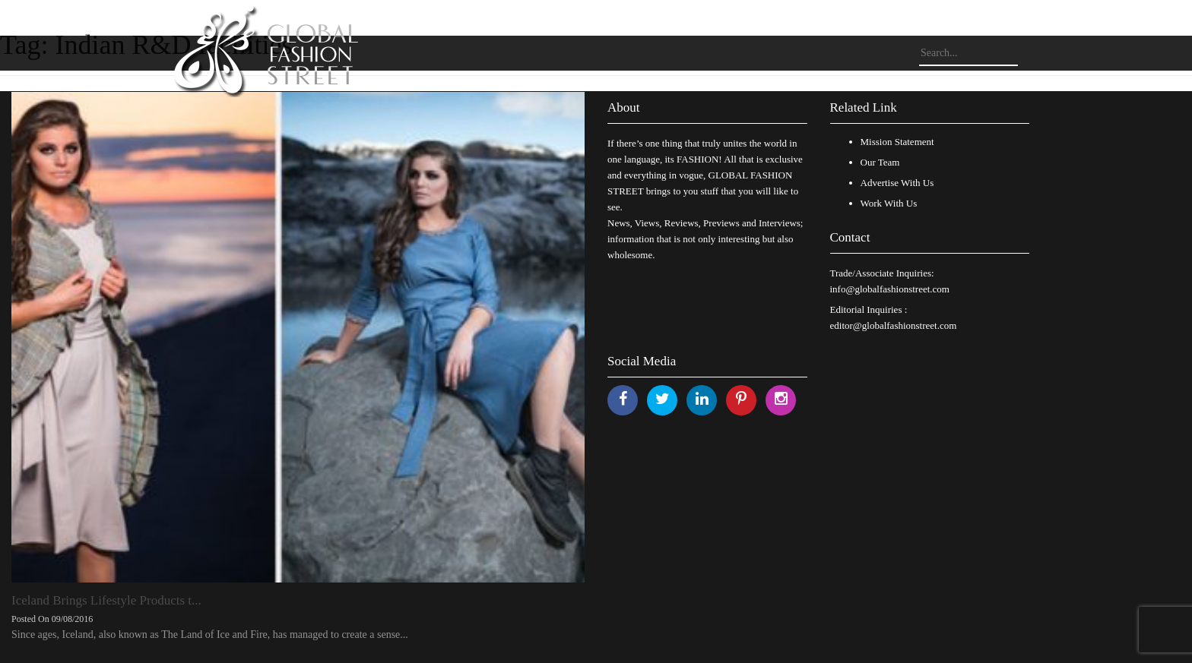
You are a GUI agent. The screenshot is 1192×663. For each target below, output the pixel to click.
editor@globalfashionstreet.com (893, 325)
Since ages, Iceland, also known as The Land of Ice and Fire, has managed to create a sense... (209, 634)
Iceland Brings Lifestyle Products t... (106, 600)
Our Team (880, 162)
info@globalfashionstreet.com (889, 289)
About (623, 107)
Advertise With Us (897, 182)
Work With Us (889, 203)
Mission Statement (897, 141)
